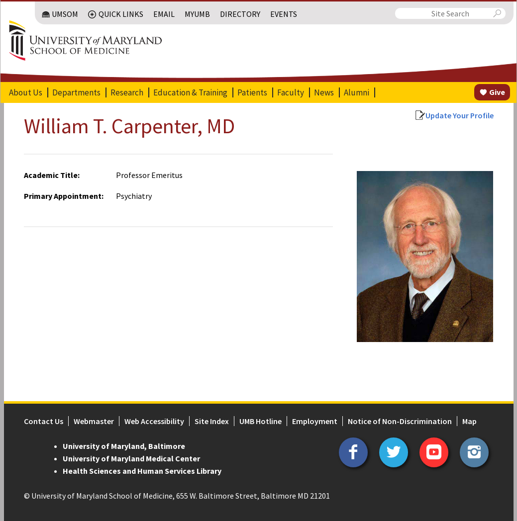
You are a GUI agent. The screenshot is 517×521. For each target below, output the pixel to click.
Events (283, 14)
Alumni (356, 92)
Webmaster (94, 421)
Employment (314, 421)
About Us (25, 92)
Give (497, 92)
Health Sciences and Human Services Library (142, 471)
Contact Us (43, 421)
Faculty (290, 92)
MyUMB (197, 14)
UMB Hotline (260, 421)
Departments (76, 92)
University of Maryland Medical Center (131, 458)
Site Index (212, 421)
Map (469, 421)
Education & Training (190, 92)
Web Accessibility (154, 421)
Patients (252, 92)
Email (164, 14)
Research (126, 92)
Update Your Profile (459, 115)
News (324, 92)
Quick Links (121, 14)
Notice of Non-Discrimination (400, 421)
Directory (240, 14)
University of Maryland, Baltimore (124, 446)
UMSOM (65, 14)
